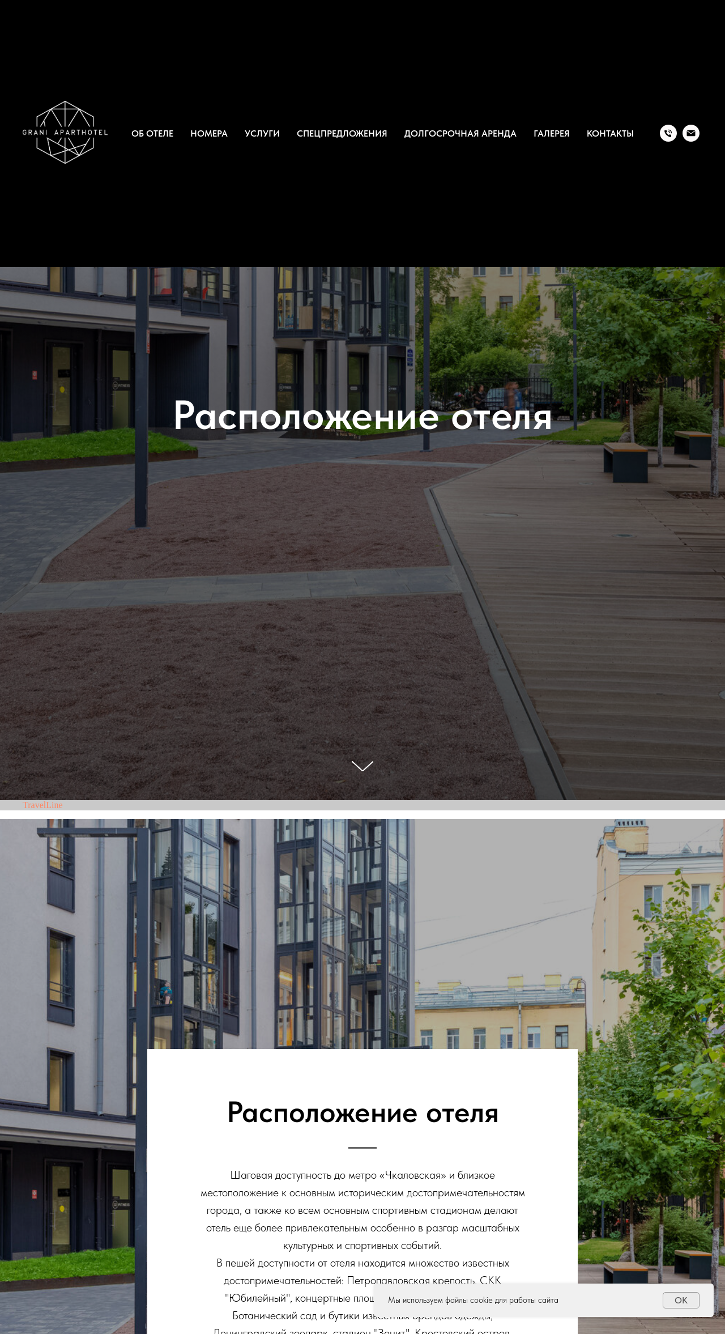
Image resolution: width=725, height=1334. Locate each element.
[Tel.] (668, 133)
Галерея (552, 133)
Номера (209, 133)
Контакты (610, 133)
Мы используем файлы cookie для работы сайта (473, 1300)
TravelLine (43, 805)
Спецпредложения (342, 133)
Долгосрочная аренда (460, 133)
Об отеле (152, 133)
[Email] (691, 133)
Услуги (262, 133)
